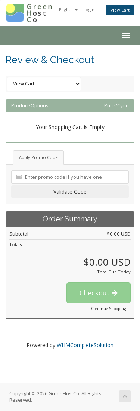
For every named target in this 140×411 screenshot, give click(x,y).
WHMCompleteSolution (85, 345)
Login (88, 9)
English (68, 9)
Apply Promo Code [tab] (38, 157)
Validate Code (70, 191)
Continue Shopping (108, 308)
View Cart (120, 10)
